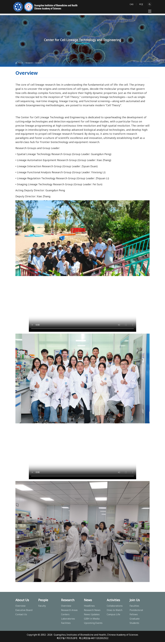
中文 (141, 4)
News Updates (92, 614)
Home (20, 63)
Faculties (134, 605)
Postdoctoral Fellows (136, 612)
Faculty (42, 605)
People (43, 600)
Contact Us (21, 614)
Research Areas (69, 610)
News (88, 600)
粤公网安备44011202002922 (93, 638)
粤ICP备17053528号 (67, 638)
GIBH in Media (91, 618)
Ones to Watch (114, 610)
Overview (20, 605)
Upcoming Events (93, 623)
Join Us (135, 600)
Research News (92, 610)
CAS (131, 4)
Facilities (66, 623)
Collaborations (115, 605)
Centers (38, 63)
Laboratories (68, 618)
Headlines (89, 605)
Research (29, 63)
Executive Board (23, 610)
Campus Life (113, 614)
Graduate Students (135, 621)
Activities (113, 600)
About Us (22, 600)
